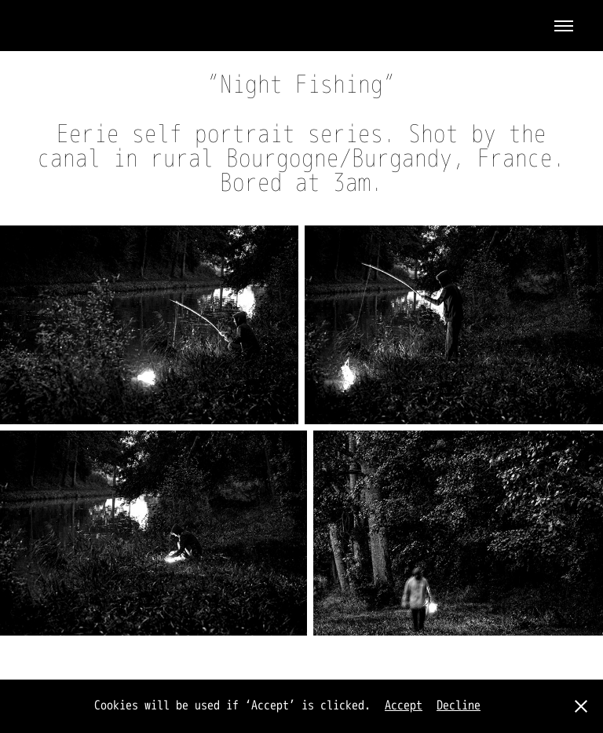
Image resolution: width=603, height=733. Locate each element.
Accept (403, 705)
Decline (459, 705)
